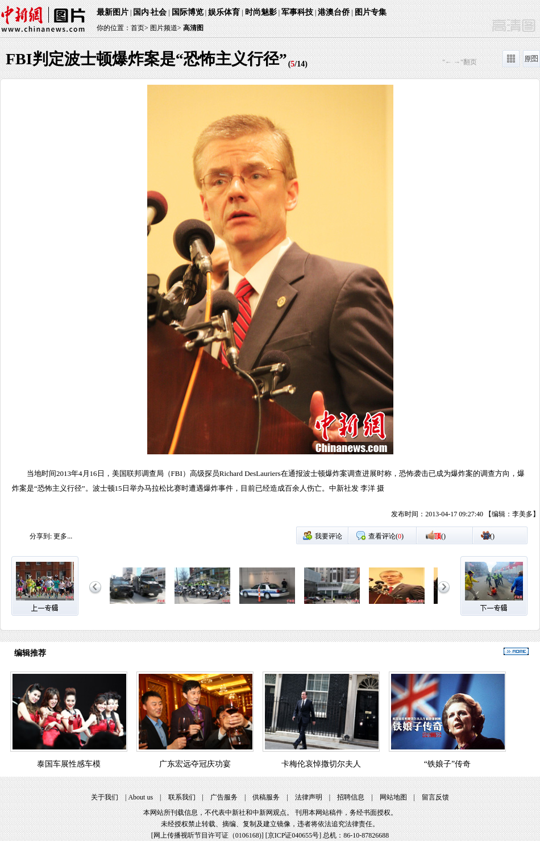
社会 (159, 12)
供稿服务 (266, 797)
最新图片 (112, 12)
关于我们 (104, 797)
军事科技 (297, 12)
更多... (62, 536)
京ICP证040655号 (293, 835)
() (440, 536)
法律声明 (308, 797)
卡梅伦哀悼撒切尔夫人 (321, 764)
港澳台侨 (334, 12)
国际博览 (187, 12)
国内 (141, 12)
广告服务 (224, 797)
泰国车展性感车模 (69, 764)
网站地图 (393, 797)
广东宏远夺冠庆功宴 (195, 764)
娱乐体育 (224, 12)
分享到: (41, 536)
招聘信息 (350, 797)
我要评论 (328, 536)
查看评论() (386, 536)
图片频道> (165, 28)
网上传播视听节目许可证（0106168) (207, 835)
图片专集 (371, 12)
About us (140, 797)
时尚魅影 (261, 12)
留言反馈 (435, 797)
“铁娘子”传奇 (447, 764)
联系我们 (182, 797)
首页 (137, 28)
